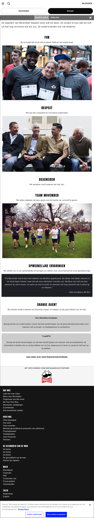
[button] (3, 3)
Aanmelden (23, 11)
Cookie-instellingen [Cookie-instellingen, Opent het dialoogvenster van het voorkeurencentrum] (34, 514)
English (55, 18)
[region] (47, 509)
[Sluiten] (90, 505)
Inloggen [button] (87, 4)
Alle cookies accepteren (56, 514)
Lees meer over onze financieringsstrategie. (47, 357)
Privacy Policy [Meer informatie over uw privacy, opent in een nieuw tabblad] (23, 509)
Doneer (70, 11)
